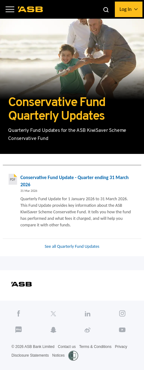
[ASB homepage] (30, 9)
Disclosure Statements (30, 355)
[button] (10, 9)
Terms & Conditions (95, 347)
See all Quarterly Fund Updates (72, 246)
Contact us (67, 347)
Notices (58, 355)
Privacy (121, 347)
